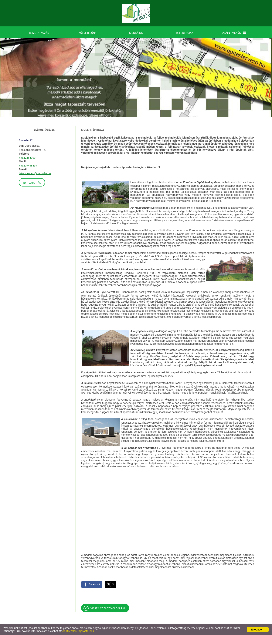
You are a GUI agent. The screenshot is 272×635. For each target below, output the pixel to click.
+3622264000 (27, 157)
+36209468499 (28, 165)
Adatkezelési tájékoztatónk (78, 631)
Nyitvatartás (32, 182)
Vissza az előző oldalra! (107, 608)
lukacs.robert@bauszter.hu (35, 173)
